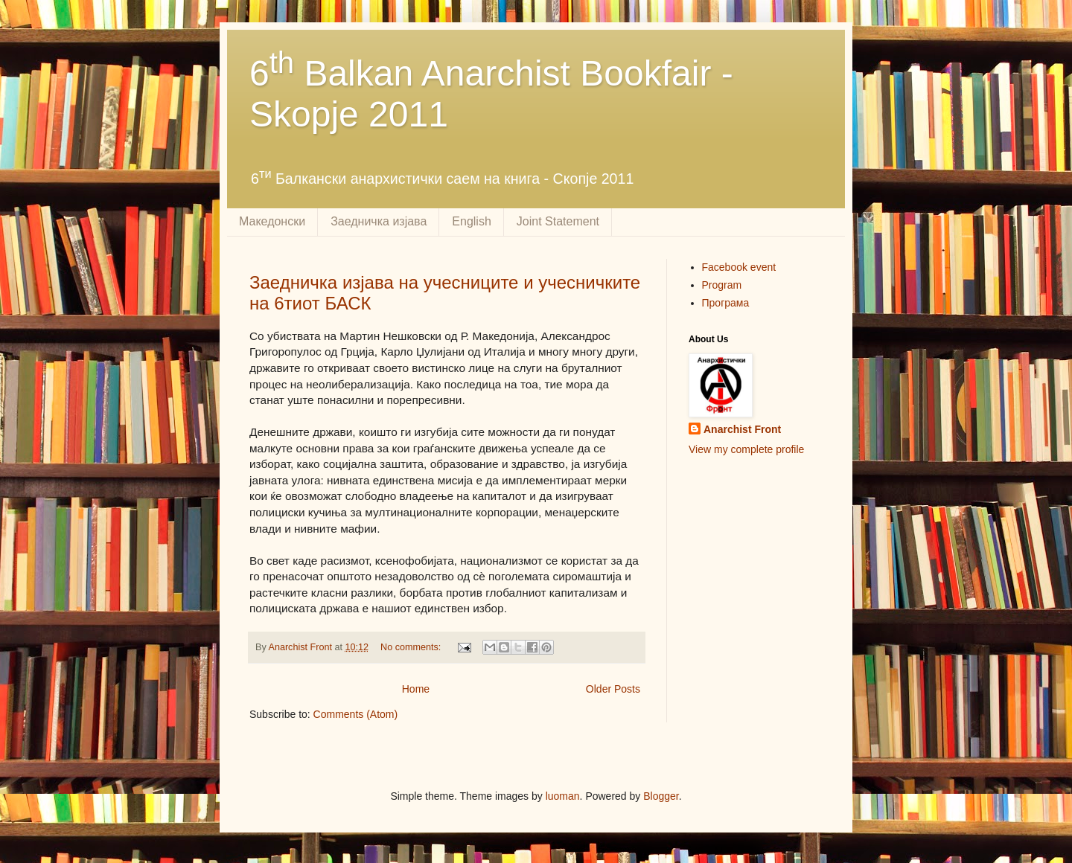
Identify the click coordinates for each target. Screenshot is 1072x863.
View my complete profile (746, 449)
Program (722, 285)
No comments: (412, 647)
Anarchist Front (742, 429)
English (471, 221)
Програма (726, 303)
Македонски (272, 221)
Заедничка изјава (379, 221)
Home (416, 689)
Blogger (660, 796)
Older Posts (613, 689)
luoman (563, 796)
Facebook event (739, 267)
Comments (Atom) (355, 714)
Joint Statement (558, 221)
